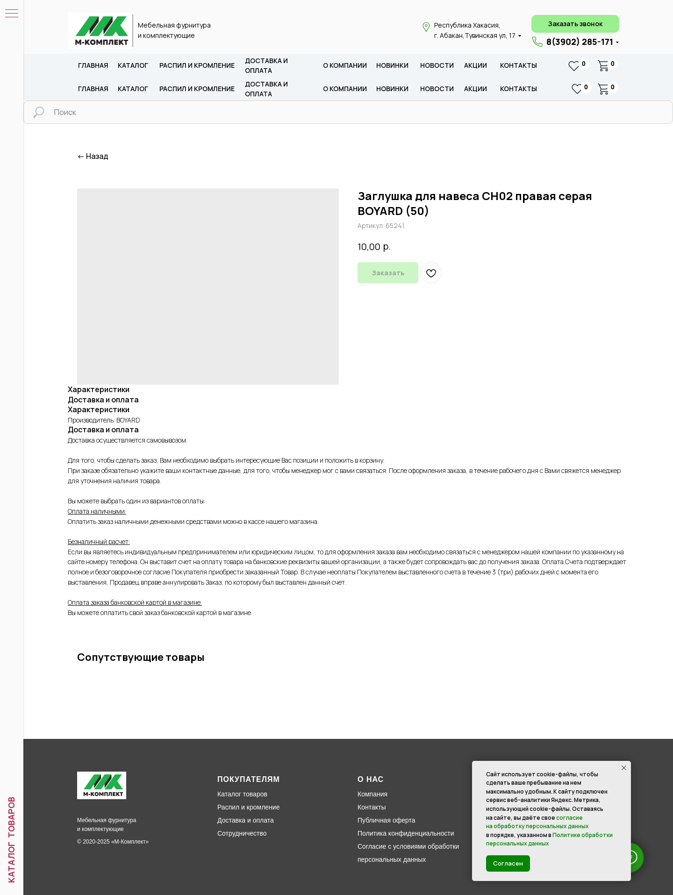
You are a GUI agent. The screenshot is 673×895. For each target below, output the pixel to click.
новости (437, 65)
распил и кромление (197, 65)
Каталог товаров (242, 794)
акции (475, 65)
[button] (575, 24)
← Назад (92, 156)
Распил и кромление (248, 807)
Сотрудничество (241, 833)
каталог (133, 65)
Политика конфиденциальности (406, 833)
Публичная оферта (386, 820)
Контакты (518, 65)
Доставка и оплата (245, 820)
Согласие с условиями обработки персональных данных (408, 853)
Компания (372, 794)
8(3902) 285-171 (579, 41)
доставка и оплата (266, 65)
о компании (345, 65)
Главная (93, 65)
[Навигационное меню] (11, 14)
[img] (99, 31)
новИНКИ (392, 65)
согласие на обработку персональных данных (537, 822)
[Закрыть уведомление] (624, 768)
